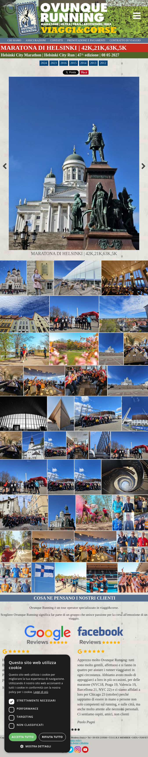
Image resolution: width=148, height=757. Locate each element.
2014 (83, 63)
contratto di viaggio (125, 40)
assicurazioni (35, 40)
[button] (72, 729)
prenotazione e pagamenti (86, 40)
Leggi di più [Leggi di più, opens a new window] (41, 692)
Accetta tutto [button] (23, 737)
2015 (73, 63)
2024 (44, 63)
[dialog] (37, 704)
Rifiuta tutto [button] (52, 737)
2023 (54, 63)
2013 (93, 63)
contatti (56, 40)
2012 (103, 63)
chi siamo (14, 40)
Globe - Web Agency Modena (74, 742)
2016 (64, 63)
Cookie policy (74, 740)
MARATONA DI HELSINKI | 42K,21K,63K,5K (64, 47)
